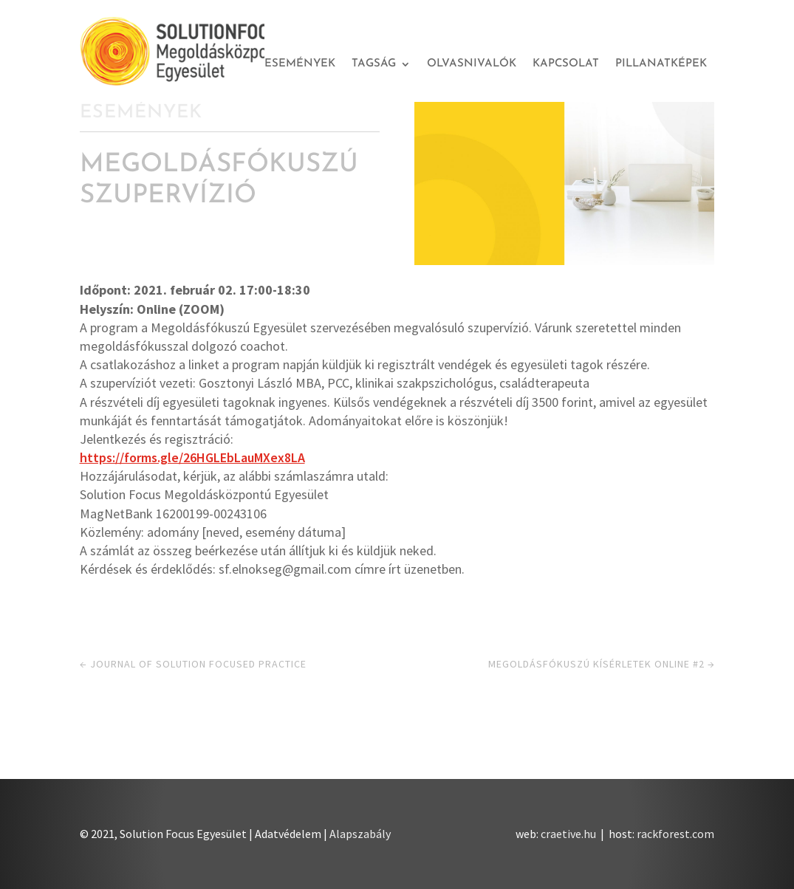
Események (299, 64)
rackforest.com (675, 833)
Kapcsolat (566, 64)
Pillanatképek (661, 64)
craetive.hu (568, 833)
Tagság (374, 64)
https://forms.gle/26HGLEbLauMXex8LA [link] (192, 457)
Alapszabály (360, 833)
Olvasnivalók (471, 64)
